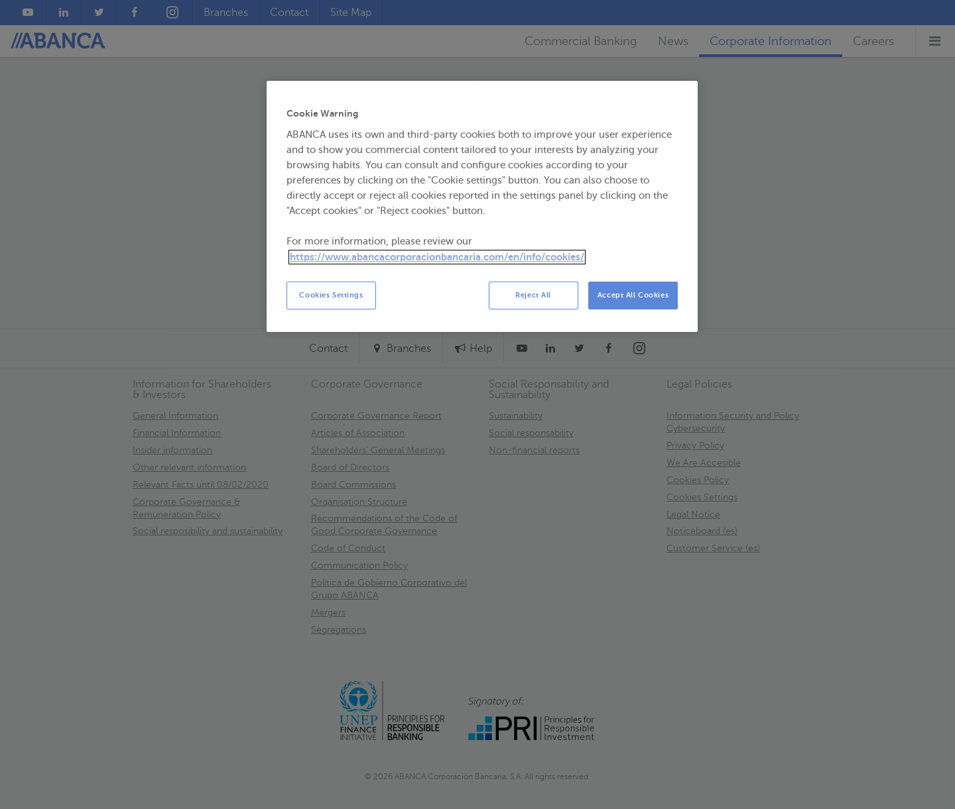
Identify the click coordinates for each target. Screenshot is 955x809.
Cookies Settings (331, 295)
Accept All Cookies (633, 295)
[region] (482, 206)
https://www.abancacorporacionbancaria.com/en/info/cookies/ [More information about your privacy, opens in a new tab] (437, 257)
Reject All (533, 295)
